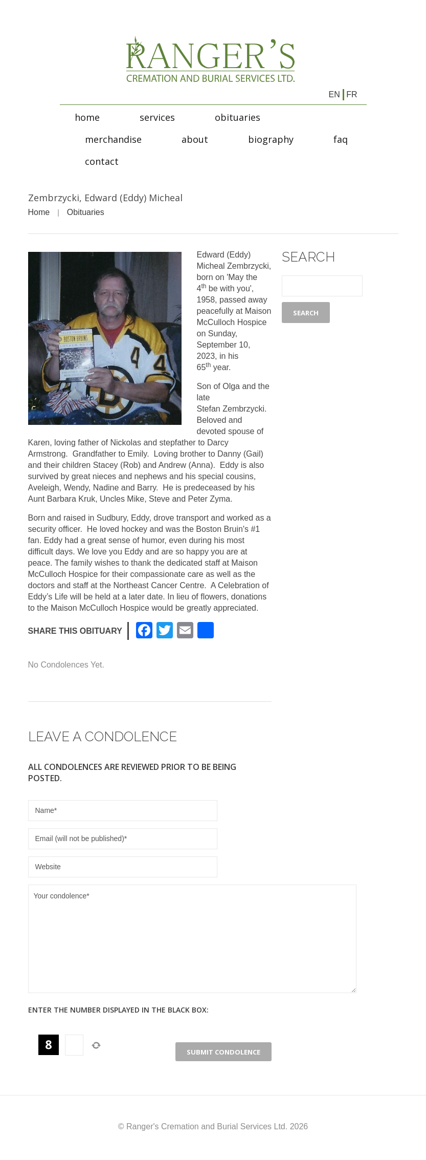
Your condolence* (192, 939)
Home (87, 117)
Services (157, 117)
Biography (271, 139)
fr (351, 94)
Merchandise (113, 139)
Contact (102, 161)
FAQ (340, 139)
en (334, 94)
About (195, 139)
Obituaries (237, 117)
